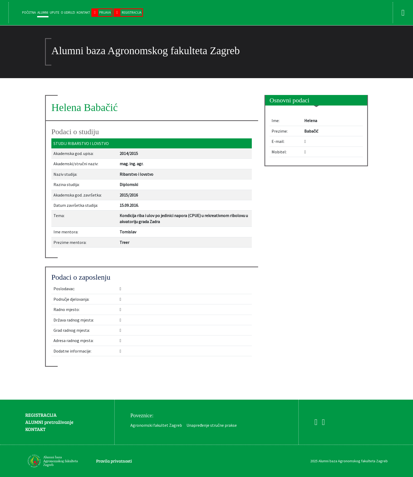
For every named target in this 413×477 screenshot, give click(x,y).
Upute (54, 12)
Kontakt (83, 12)
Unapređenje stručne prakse (211, 425)
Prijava (105, 12)
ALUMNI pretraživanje (49, 422)
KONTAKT (35, 429)
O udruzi (68, 12)
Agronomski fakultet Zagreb (156, 425)
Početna (29, 12)
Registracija (131, 12)
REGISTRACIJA (41, 415)
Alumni (42, 12)
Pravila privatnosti (114, 461)
